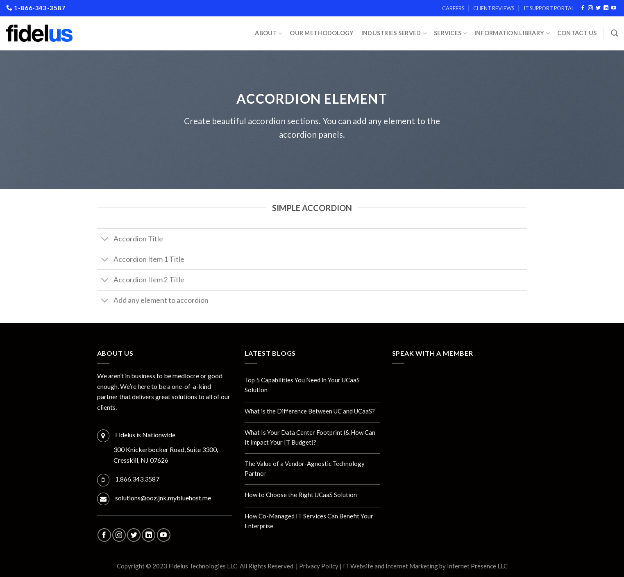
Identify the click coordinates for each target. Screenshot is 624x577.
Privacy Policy (318, 566)
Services (450, 33)
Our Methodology (322, 33)
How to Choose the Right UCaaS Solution (301, 494)
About (268, 33)
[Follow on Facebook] (582, 8)
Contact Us (577, 33)
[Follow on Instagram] (590, 8)
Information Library (512, 33)
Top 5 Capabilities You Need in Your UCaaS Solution (302, 384)
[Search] (614, 33)
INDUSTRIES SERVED (394, 33)
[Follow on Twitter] (598, 8)
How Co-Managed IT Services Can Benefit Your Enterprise (309, 520)
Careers (453, 8)
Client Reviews (493, 8)
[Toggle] (105, 239)
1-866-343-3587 (36, 7)
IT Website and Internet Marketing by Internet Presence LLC (425, 566)
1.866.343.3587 (137, 479)
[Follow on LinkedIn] (606, 8)
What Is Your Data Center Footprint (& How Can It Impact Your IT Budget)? (310, 437)
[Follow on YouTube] (613, 8)
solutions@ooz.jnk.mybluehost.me (163, 498)
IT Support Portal (549, 8)
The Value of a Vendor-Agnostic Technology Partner (305, 468)
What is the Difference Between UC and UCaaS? (310, 411)
